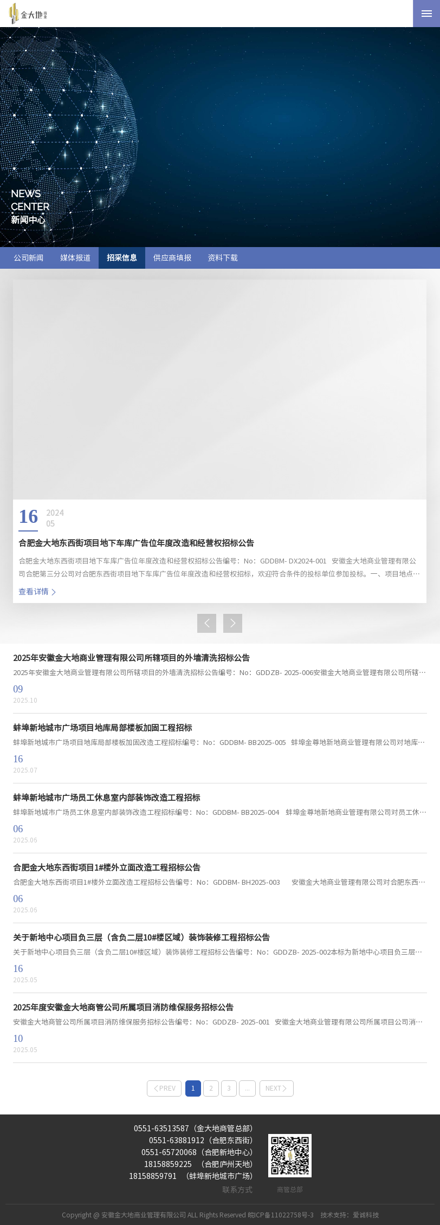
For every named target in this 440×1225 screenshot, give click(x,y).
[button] (206, 623)
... (247, 1088)
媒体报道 (75, 258)
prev (164, 1088)
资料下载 (223, 258)
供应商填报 (172, 258)
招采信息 (122, 258)
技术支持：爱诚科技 (349, 1214)
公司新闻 (29, 258)
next (277, 1088)
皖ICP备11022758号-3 (281, 1214)
